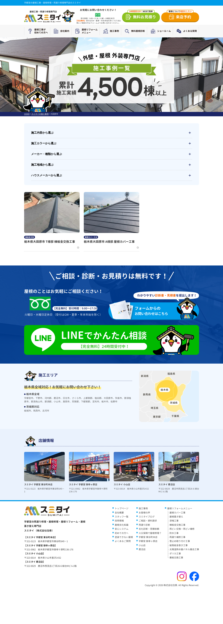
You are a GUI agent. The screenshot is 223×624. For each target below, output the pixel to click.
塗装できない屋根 (124, 537)
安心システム (121, 528)
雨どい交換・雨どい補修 (181, 528)
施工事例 (110, 31)
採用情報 (119, 520)
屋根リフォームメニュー (86, 31)
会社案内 (60, 31)
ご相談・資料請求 (148, 520)
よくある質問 (186, 31)
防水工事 (174, 533)
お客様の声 (144, 512)
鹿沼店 (142, 549)
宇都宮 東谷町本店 (148, 537)
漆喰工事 (174, 520)
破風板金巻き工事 (178, 545)
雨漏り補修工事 (177, 537)
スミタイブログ (147, 516)
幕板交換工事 (176, 557)
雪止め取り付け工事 (179, 541)
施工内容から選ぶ (111, 132)
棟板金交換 (29, 237)
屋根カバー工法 (91, 237)
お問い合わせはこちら (156, 311)
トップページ (121, 508)
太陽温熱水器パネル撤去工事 (184, 549)
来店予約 (180, 16)
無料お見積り (141, 16)
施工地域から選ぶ (111, 164)
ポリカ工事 (175, 553)
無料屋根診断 (134, 31)
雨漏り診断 (144, 524)
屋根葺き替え (176, 516)
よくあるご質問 (123, 541)
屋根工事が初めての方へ (37, 31)
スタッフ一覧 (121, 516)
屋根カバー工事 (177, 512)
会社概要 (119, 512)
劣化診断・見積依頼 (149, 528)
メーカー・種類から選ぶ (111, 154)
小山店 (142, 545)
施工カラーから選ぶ (111, 143)
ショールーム (160, 31)
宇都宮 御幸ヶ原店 (148, 541)
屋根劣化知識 (121, 524)
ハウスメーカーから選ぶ (111, 175)
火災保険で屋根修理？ (150, 533)
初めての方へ (121, 533)
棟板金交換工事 (177, 524)
